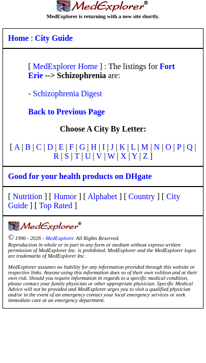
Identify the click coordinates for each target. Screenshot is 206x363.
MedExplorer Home (65, 66)
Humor (65, 196)
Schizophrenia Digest (67, 93)
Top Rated (55, 205)
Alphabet (102, 196)
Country (141, 196)
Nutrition (27, 196)
